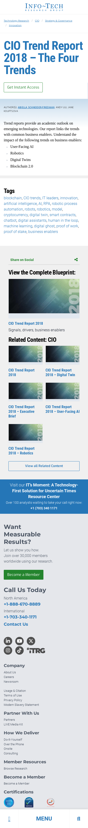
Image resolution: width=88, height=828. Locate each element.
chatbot (10, 220)
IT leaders (50, 198)
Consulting (11, 753)
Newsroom (11, 681)
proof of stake (15, 231)
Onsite (8, 748)
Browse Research (15, 768)
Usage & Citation (15, 690)
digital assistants (32, 220)
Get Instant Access (23, 87)
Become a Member (23, 574)
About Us (10, 672)
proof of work (67, 226)
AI (40, 203)
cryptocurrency (16, 215)
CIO (37, 20)
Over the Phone (14, 744)
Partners (9, 719)
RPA (46, 203)
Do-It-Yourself (13, 739)
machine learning (18, 226)
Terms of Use (13, 695)
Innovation (15, 25)
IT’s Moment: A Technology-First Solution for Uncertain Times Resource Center (45, 490)
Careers (9, 677)
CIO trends (32, 198)
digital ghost (44, 226)
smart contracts (63, 215)
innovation (69, 198)
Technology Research (16, 20)
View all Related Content (44, 466)
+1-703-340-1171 (20, 617)
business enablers (43, 231)
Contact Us (16, 624)
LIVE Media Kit (13, 724)
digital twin (39, 215)
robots (30, 209)
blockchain (13, 198)
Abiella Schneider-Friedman (36, 107)
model (57, 209)
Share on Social (44, 260)
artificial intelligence (20, 203)
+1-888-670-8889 (22, 604)
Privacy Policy (13, 700)
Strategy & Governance (58, 20)
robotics (43, 209)
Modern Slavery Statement (21, 705)
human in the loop (63, 220)
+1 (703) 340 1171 (44, 508)
